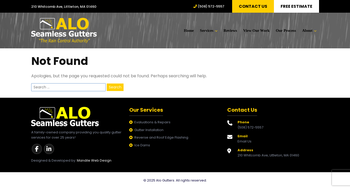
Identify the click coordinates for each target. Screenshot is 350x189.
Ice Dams (142, 145)
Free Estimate (296, 6)
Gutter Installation (149, 130)
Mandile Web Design (94, 160)
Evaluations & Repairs (152, 122)
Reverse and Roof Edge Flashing (161, 137)
